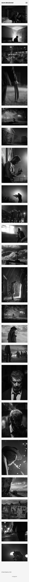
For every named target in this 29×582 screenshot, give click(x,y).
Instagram (14, 576)
